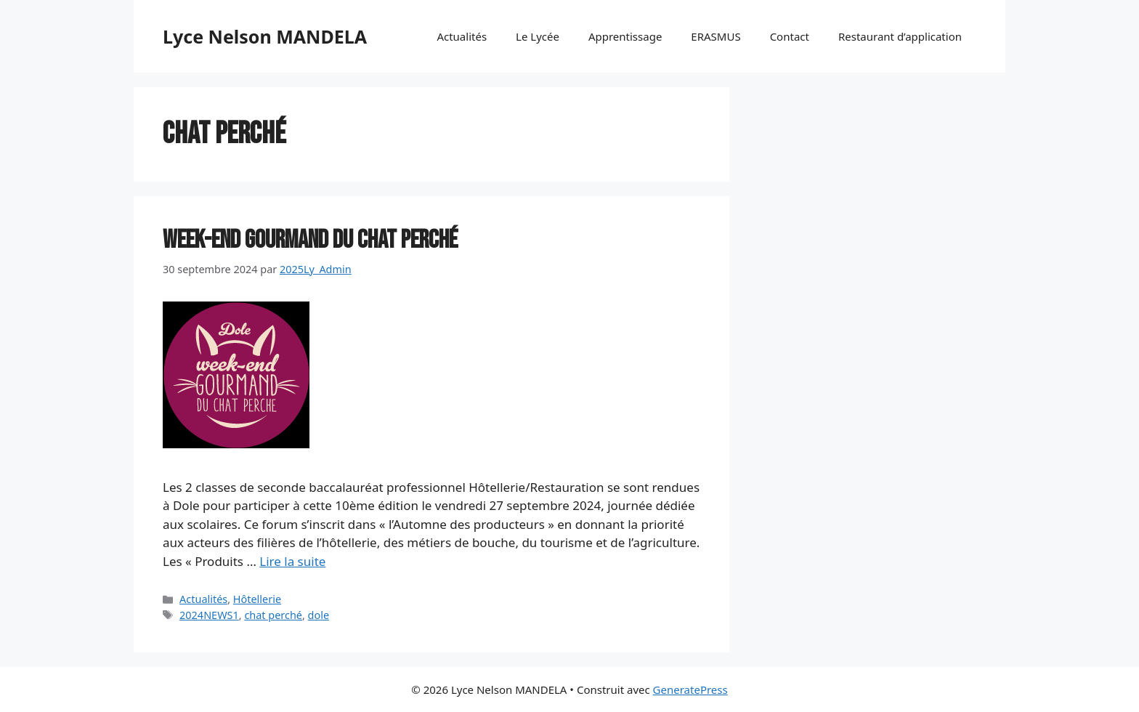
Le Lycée (537, 36)
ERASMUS (715, 36)
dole (318, 615)
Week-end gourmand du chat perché (310, 240)
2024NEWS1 (209, 615)
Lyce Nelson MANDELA (265, 36)
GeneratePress (690, 689)
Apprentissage (625, 36)
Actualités (462, 36)
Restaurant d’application (900, 36)
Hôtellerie (257, 599)
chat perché (273, 615)
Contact (789, 36)
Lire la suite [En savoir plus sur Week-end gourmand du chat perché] (292, 561)
